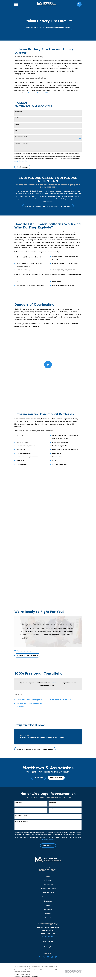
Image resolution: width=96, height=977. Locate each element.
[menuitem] (17, 842)
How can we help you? (21, 143)
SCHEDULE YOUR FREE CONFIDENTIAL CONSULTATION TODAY (48, 206)
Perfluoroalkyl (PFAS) (48, 754)
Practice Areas (48, 749)
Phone (17, 124)
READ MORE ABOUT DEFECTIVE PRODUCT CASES (35, 614)
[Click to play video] (48, 331)
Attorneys (48, 745)
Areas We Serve (48, 758)
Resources (48, 766)
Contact (48, 783)
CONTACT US (38, 643)
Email (16, 130)
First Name (18, 111)
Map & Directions (48, 801)
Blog (48, 770)
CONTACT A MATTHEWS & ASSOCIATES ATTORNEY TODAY (48, 28)
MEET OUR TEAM (56, 643)
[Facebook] (40, 822)
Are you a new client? (21, 137)
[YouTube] (48, 822)
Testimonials (48, 775)
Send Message (22, 167)
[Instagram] (52, 822)
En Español (48, 779)
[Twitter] (44, 822)
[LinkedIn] (56, 822)
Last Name (18, 118)
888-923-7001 (48, 735)
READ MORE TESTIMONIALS (27, 520)
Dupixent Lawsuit (48, 762)
